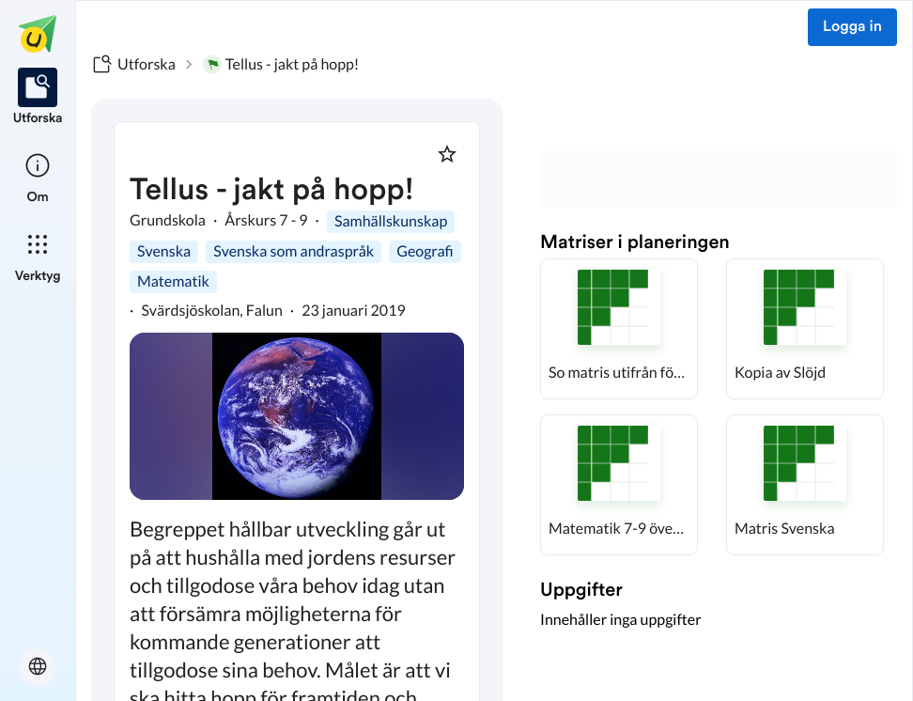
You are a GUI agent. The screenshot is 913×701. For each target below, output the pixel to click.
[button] (619, 328)
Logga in (852, 27)
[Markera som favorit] (447, 154)
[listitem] (38, 98)
